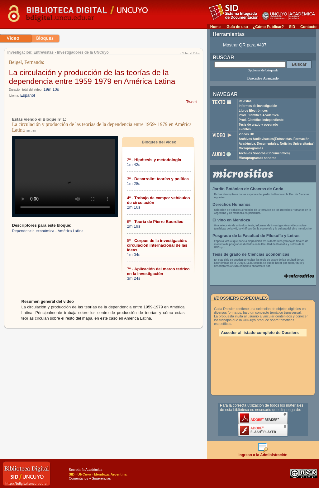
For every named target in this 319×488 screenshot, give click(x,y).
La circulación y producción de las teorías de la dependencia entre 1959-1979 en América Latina (92, 76)
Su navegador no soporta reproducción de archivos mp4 (65, 176)
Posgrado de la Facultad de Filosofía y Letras (256, 235)
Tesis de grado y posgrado (258, 124)
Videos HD (246, 134)
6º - (155, 221)
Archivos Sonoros (264, 153)
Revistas (245, 101)
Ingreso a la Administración (263, 453)
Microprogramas (251, 148)
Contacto (308, 27)
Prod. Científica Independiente (261, 120)
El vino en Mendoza (231, 220)
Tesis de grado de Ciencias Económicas (250, 254)
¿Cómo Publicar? (268, 27)
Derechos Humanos (231, 204)
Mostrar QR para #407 (244, 44)
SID (292, 27)
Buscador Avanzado (263, 78)
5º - (157, 245)
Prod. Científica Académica (259, 115)
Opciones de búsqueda (263, 70)
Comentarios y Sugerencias (90, 478)
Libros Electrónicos (253, 110)
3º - (158, 178)
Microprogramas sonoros (257, 158)
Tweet (191, 101)
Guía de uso (237, 27)
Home (215, 27)
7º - (158, 271)
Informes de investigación (258, 106)
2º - (154, 159)
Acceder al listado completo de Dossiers (260, 332)
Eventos (245, 129)
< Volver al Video (189, 53)
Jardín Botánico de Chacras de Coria (247, 188)
